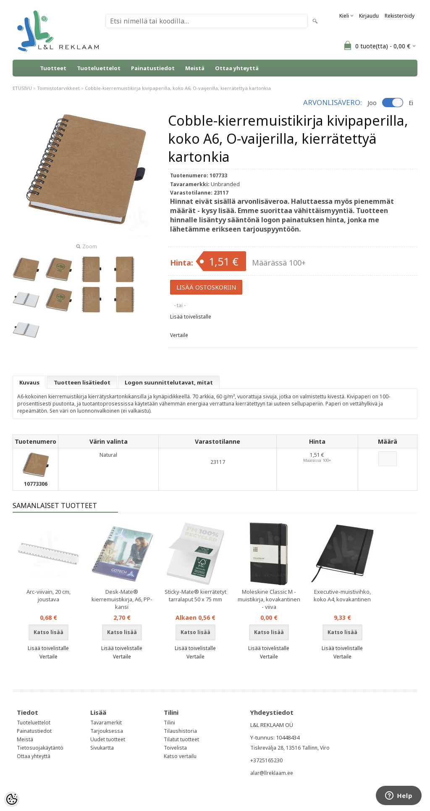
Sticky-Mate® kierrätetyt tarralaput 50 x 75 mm (195, 595)
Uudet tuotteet (107, 739)
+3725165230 (266, 760)
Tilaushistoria (180, 731)
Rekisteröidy (399, 15)
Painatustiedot (153, 68)
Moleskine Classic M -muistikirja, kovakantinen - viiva (269, 599)
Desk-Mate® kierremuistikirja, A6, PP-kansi (122, 599)
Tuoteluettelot (99, 68)
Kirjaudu (369, 15)
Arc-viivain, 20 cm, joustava (48, 595)
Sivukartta (102, 747)
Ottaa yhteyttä (237, 68)
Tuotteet (53, 68)
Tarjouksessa (106, 731)
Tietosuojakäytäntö (40, 747)
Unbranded (225, 184)
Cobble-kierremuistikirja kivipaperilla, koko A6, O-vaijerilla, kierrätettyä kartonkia (178, 88)
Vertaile (179, 335)
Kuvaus (29, 382)
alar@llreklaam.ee (271, 773)
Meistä (195, 68)
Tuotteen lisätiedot (82, 382)
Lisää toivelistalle (190, 316)
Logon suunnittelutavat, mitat (169, 382)
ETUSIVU (22, 88)
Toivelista (175, 747)
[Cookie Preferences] (11, 799)
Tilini (169, 722)
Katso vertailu (180, 756)
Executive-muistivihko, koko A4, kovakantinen (342, 595)
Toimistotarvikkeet (58, 88)
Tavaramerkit (106, 722)
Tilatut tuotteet (181, 739)
